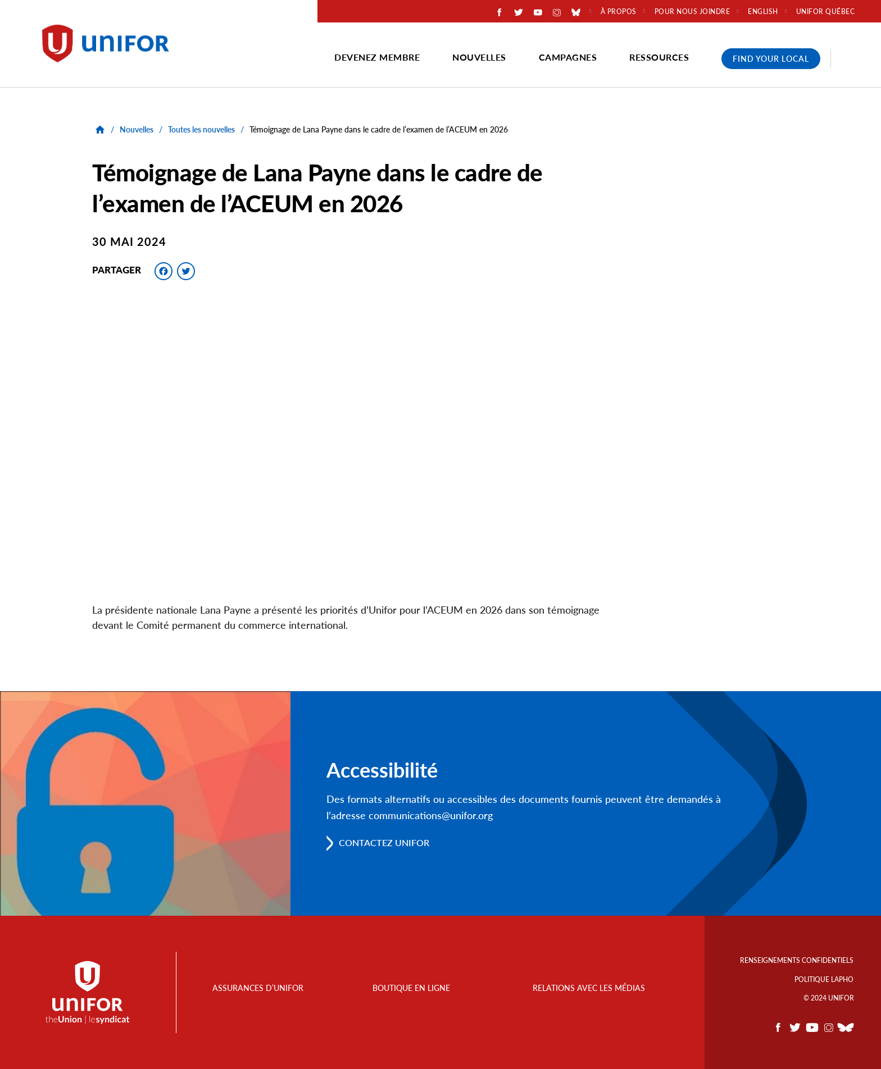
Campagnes (568, 57)
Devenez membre (377, 57)
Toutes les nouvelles (201, 129)
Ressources (659, 57)
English (763, 11)
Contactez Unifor (384, 843)
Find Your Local (771, 58)
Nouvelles (479, 57)
